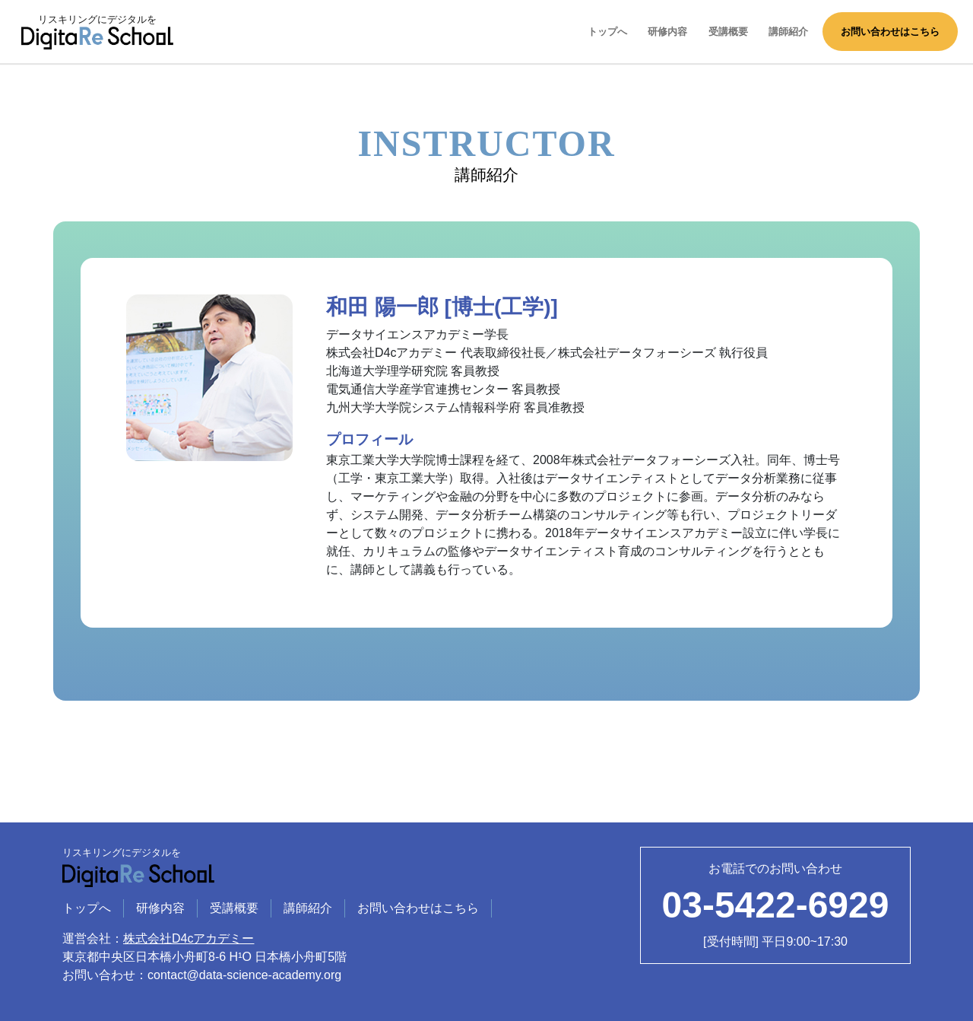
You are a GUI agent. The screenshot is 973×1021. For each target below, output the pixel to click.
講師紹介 (788, 31)
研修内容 (667, 31)
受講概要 (728, 31)
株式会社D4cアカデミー (188, 938)
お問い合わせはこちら (890, 31)
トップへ (607, 31)
